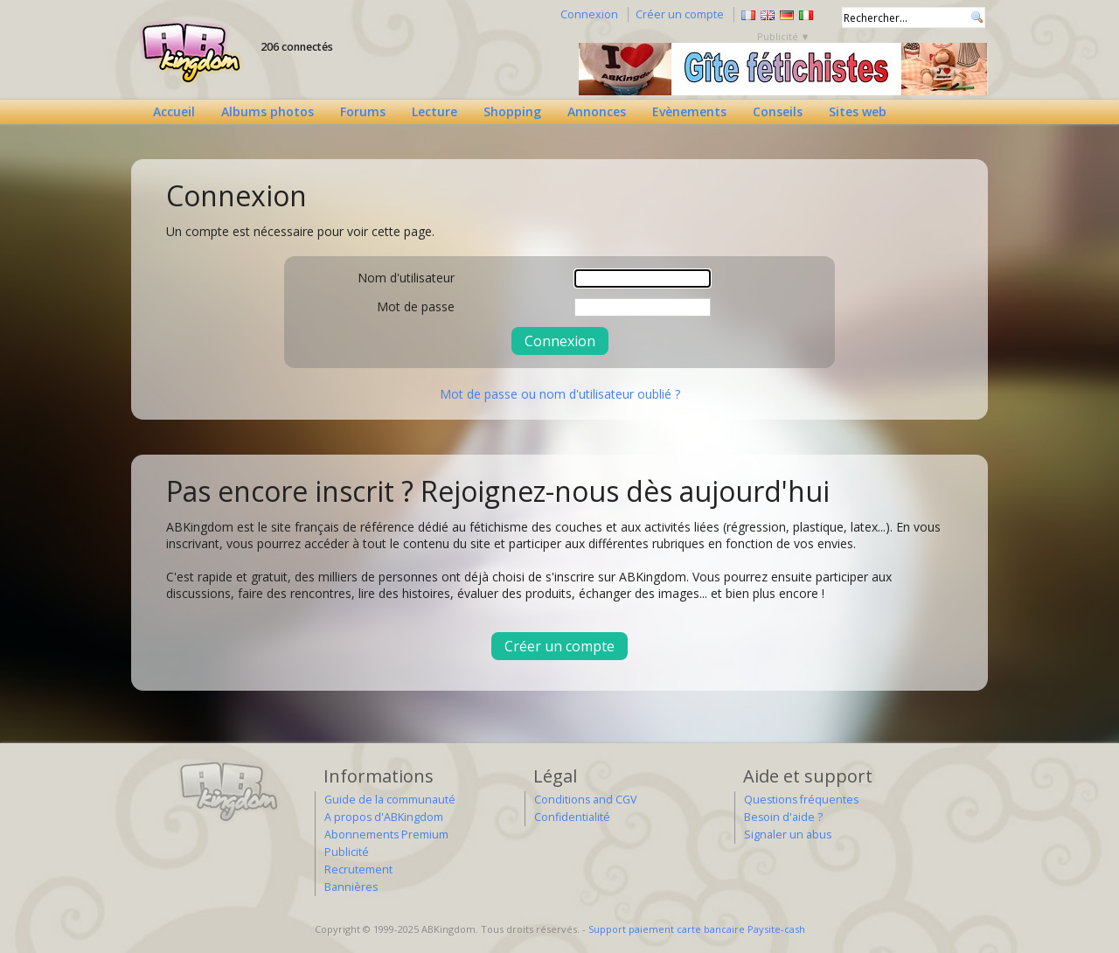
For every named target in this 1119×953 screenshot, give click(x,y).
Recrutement (358, 869)
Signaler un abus (787, 834)
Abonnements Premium (386, 834)
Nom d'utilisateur (406, 277)
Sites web (857, 111)
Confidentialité (572, 817)
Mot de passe (416, 306)
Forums (363, 111)
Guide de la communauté (389, 799)
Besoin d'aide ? (783, 817)
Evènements (689, 111)
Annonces (596, 111)
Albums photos (267, 111)
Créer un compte (680, 14)
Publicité (346, 852)
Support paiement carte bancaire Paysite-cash (696, 929)
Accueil (174, 111)
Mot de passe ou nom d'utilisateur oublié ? (560, 394)
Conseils (778, 111)
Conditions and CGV (585, 799)
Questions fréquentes (801, 799)
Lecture (434, 111)
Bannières (351, 887)
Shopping (512, 111)
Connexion (589, 14)
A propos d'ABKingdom (383, 817)
